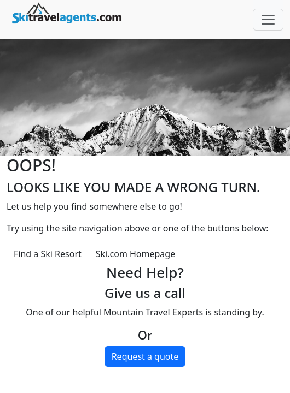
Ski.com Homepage (135, 254)
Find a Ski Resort (48, 254)
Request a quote (145, 356)
